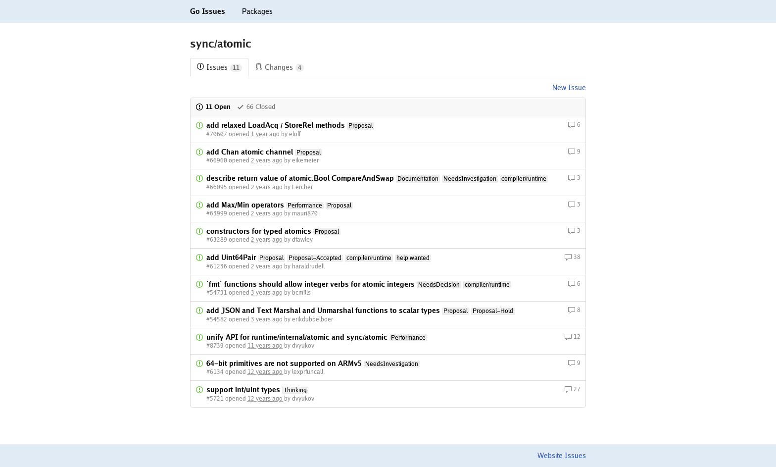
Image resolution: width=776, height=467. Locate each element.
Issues (219, 67)
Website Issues (561, 456)
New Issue (569, 88)
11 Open (213, 106)
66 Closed (256, 106)
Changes (279, 67)
